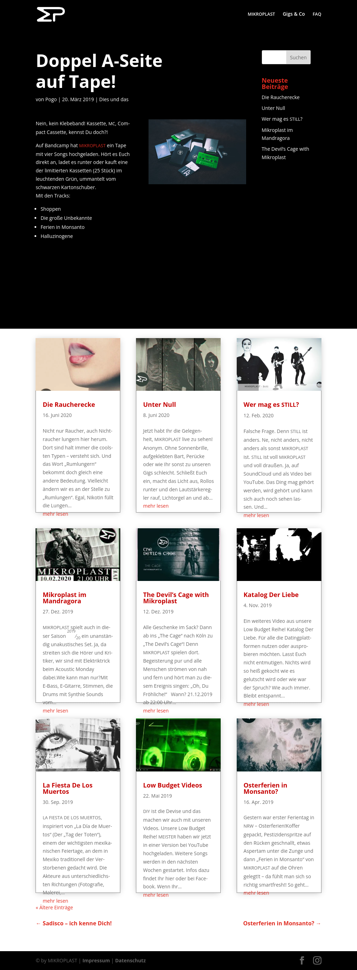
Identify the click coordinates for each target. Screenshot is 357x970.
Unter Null (273, 108)
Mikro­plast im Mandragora (64, 597)
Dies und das (114, 99)
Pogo (51, 99)
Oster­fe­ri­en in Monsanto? (266, 788)
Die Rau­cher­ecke (281, 97)
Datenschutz (130, 960)
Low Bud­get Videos (172, 785)
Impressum (96, 960)
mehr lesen (55, 513)
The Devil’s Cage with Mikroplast (176, 597)
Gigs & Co (294, 14)
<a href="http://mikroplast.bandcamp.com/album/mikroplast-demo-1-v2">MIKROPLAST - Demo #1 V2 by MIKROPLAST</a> (84, 283)
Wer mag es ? (282, 118)
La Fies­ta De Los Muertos (67, 788)
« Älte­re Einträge (54, 907)
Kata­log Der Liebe (271, 594)
